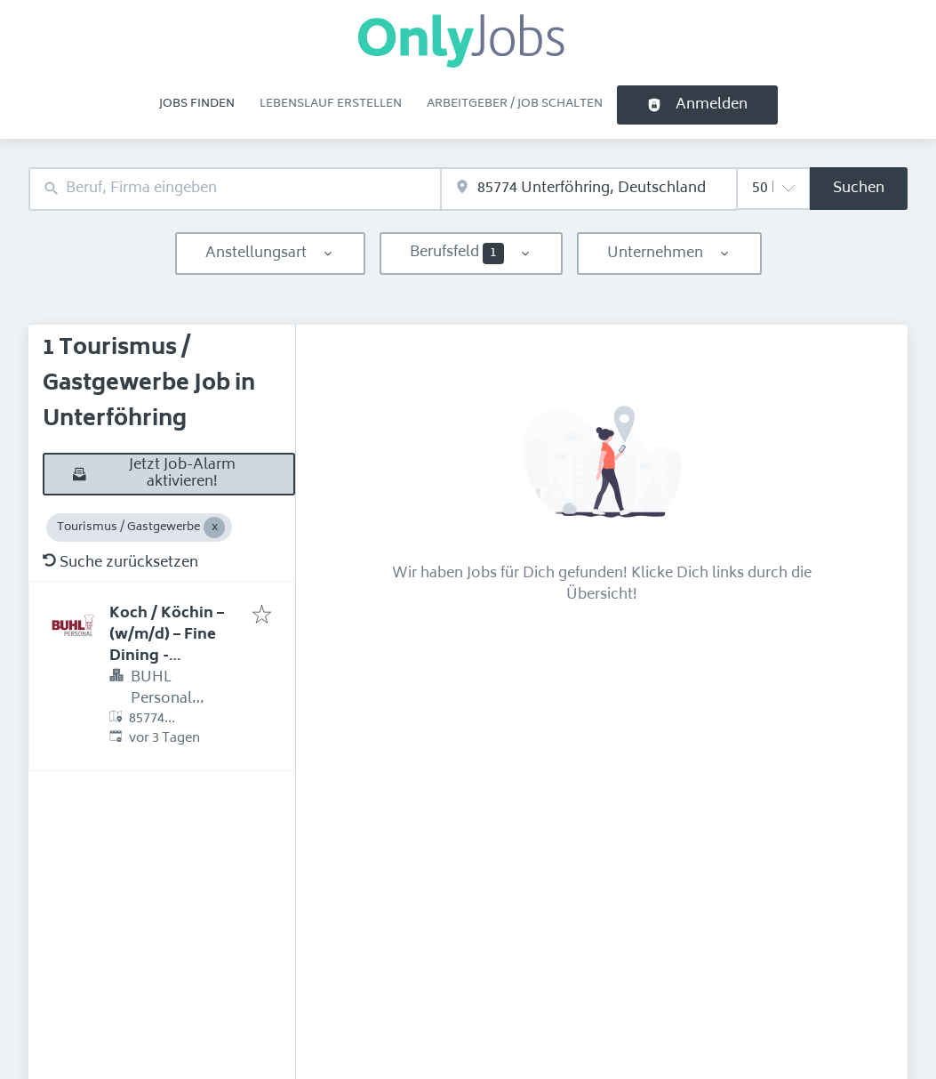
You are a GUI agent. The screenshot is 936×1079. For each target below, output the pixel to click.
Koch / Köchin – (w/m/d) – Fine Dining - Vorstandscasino (172, 645)
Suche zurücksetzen (120, 563)
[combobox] (234, 189)
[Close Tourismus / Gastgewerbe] (214, 527)
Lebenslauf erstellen (331, 104)
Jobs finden (197, 104)
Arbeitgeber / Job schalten (515, 104)
